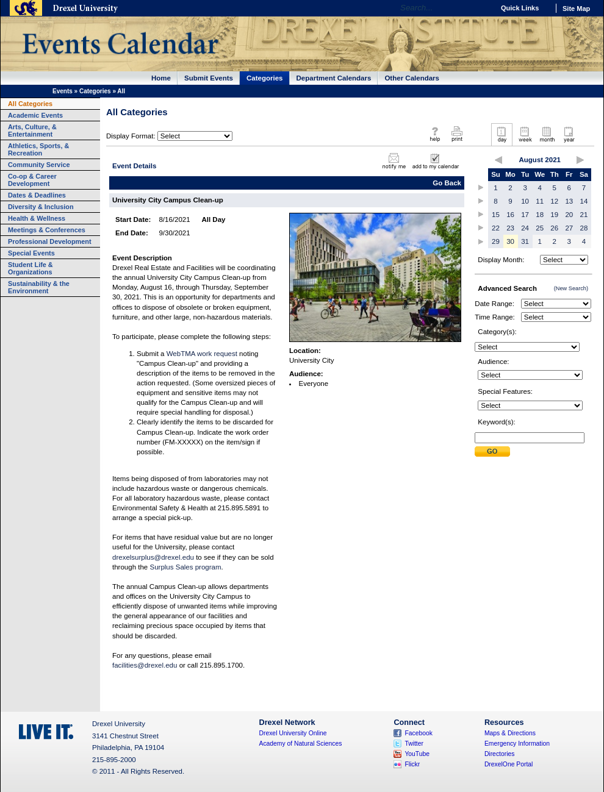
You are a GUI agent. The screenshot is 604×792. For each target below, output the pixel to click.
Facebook (418, 733)
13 (569, 201)
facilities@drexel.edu (144, 665)
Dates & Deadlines (37, 195)
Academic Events (35, 115)
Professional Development (50, 241)
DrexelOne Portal (508, 764)
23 (510, 228)
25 (540, 228)
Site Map (576, 8)
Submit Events (208, 78)
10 (525, 201)
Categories (264, 78)
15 (496, 214)
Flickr (412, 764)
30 (510, 241)
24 (525, 228)
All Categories (30, 103)
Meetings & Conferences (46, 230)
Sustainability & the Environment (39, 287)
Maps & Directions (510, 733)
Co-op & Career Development (32, 180)
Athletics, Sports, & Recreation (38, 149)
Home (161, 78)
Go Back (447, 183)
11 (540, 201)
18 (540, 214)
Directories (499, 754)
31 (525, 241)
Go (482, 7)
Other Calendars (411, 78)
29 (496, 241)
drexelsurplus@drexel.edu (153, 557)
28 (584, 228)
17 (525, 214)
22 (496, 228)
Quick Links (520, 8)
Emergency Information (517, 743)
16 (510, 214)
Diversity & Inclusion (41, 206)
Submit (492, 451)
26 (554, 228)
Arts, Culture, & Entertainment (32, 130)
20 (569, 214)
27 (569, 228)
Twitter (413, 743)
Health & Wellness (36, 218)
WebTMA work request (202, 353)
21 (584, 214)
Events (62, 91)
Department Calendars (334, 78)
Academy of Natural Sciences (300, 743)
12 (554, 201)
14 (584, 201)
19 (554, 214)
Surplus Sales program (185, 567)
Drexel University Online (293, 733)
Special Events (31, 253)
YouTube (417, 754)
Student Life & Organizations (30, 268)
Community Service (39, 164)
